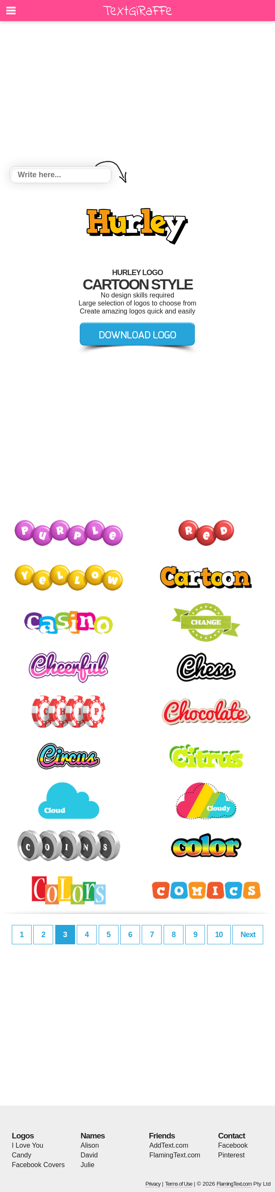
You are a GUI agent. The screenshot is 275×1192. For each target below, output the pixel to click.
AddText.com (168, 1145)
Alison (90, 1145)
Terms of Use (178, 1184)
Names (93, 1135)
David (89, 1155)
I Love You (27, 1145)
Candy (21, 1155)
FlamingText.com (174, 1155)
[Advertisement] (137, 95)
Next (247, 934)
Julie (87, 1164)
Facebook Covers (38, 1164)
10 (219, 934)
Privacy (153, 1184)
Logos (23, 1135)
